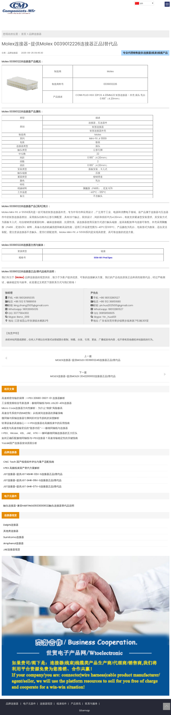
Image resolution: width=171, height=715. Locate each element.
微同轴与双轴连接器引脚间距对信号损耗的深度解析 (30, 418)
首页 (23, 34)
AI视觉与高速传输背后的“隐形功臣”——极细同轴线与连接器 (35, 428)
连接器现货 (46, 703)
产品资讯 (76, 703)
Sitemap (84, 710)
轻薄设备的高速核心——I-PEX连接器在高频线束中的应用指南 (36, 423)
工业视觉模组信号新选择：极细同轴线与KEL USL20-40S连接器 (37, 403)
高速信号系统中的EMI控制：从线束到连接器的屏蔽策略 (32, 413)
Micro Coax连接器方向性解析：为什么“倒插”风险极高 (32, 408)
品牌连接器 (35, 34)
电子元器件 (29, 703)
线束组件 (62, 703)
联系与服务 (91, 703)
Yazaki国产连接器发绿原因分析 (19, 443)
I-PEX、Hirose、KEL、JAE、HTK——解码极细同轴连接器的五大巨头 (39, 433)
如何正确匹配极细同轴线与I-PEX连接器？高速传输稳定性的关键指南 (40, 438)
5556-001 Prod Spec (103, 258)
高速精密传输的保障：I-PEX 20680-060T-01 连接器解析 (33, 398)
